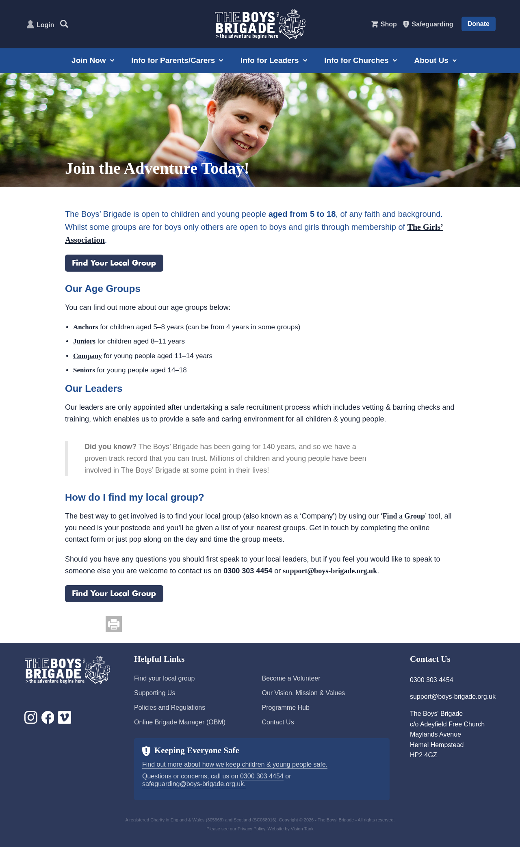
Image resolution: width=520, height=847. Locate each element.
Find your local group (164, 678)
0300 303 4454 (262, 776)
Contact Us (278, 722)
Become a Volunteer (291, 678)
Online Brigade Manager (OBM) (179, 722)
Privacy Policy (251, 828)
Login (45, 25)
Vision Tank (302, 828)
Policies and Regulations (169, 707)
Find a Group (403, 516)
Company (87, 356)
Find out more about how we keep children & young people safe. (234, 764)
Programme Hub (285, 707)
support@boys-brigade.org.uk (330, 571)
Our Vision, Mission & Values (303, 692)
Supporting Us (154, 692)
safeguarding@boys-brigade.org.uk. (194, 783)
